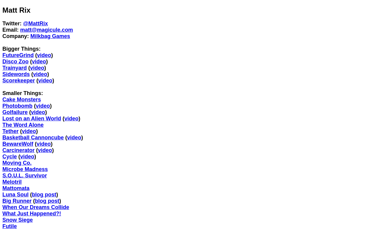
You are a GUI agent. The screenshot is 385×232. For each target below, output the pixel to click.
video (44, 55)
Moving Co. (17, 163)
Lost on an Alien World (31, 119)
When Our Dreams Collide (35, 207)
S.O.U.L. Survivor (24, 176)
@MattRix (35, 24)
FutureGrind (18, 55)
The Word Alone (23, 125)
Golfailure (15, 112)
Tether (10, 131)
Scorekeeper (18, 81)
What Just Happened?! (31, 214)
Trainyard (14, 68)
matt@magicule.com (46, 30)
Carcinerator (18, 150)
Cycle (9, 157)
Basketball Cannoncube (33, 138)
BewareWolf (17, 144)
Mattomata (15, 188)
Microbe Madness (25, 169)
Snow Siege (17, 220)
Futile (9, 226)
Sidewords (16, 74)
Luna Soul (15, 195)
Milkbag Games (50, 36)
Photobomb (17, 106)
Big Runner (17, 201)
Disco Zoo (15, 62)
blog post (44, 195)
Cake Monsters (21, 100)
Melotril (12, 182)
